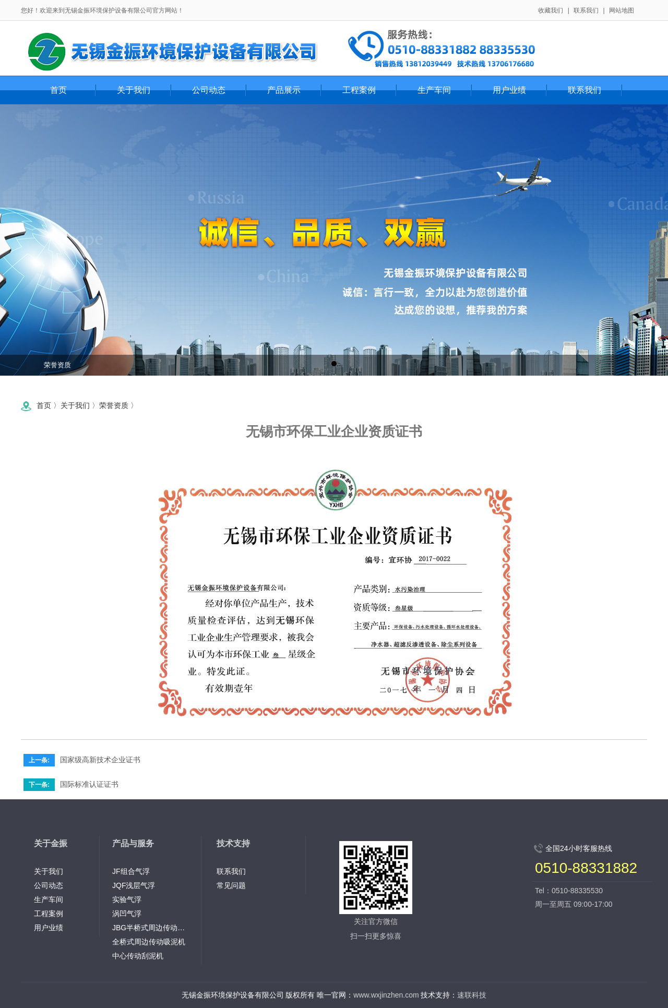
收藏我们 (550, 10)
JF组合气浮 (131, 871)
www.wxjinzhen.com (386, 995)
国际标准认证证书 (89, 784)
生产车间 (48, 899)
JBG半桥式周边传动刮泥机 (151, 927)
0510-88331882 (586, 868)
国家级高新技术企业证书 (100, 759)
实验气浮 (126, 899)
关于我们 (75, 405)
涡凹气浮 (126, 913)
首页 (58, 90)
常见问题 (231, 885)
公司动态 (48, 885)
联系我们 (586, 10)
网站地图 (621, 10)
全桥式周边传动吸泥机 (148, 942)
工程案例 (48, 913)
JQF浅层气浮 (133, 885)
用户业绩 (48, 927)
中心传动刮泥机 (137, 956)
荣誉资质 (57, 365)
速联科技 (471, 995)
